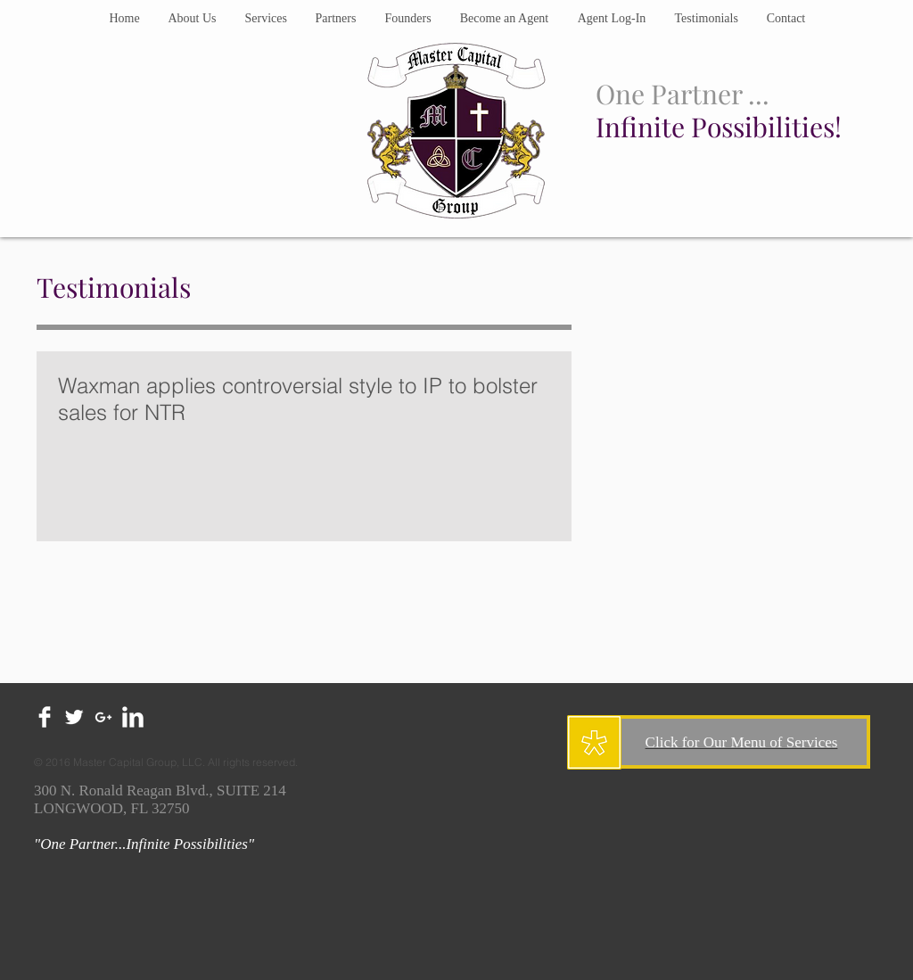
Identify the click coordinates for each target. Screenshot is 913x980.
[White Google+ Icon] (103, 717)
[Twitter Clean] (74, 717)
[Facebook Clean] (44, 717)
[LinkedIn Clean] (133, 717)
